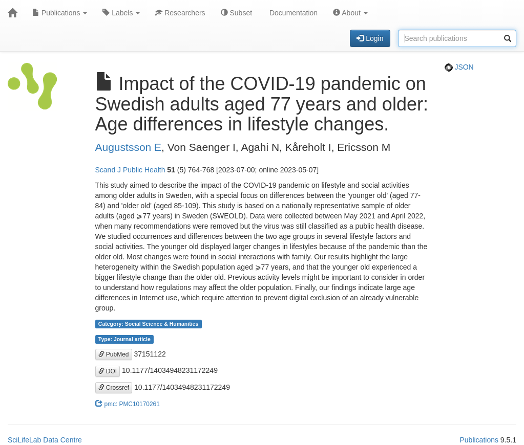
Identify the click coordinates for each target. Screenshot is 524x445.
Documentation (292, 13)
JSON (459, 67)
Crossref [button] (114, 387)
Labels (121, 13)
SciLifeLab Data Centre (45, 440)
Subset (236, 13)
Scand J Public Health (130, 170)
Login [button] (370, 38)
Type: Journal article (124, 339)
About (350, 13)
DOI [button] (107, 371)
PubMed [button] (113, 354)
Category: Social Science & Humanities (148, 324)
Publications (59, 13)
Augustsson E (128, 147)
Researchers (180, 13)
